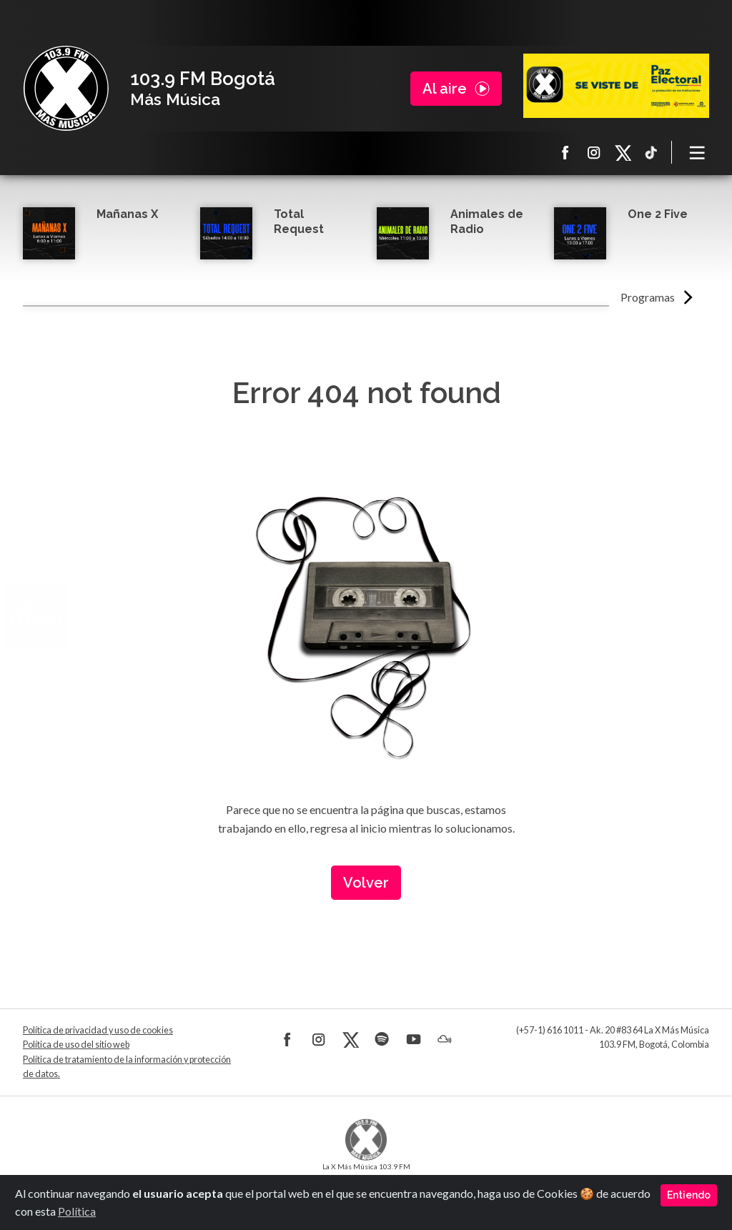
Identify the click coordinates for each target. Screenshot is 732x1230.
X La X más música (622, 152)
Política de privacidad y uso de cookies (98, 1030)
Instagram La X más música (594, 152)
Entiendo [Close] (689, 1195)
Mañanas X (127, 214)
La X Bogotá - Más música (66, 89)
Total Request (299, 221)
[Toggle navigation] (697, 152)
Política (77, 1211)
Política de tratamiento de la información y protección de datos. (127, 1066)
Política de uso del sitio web (76, 1044)
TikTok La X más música (651, 152)
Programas (647, 297)
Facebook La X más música (565, 152)
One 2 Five (658, 214)
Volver (366, 882)
